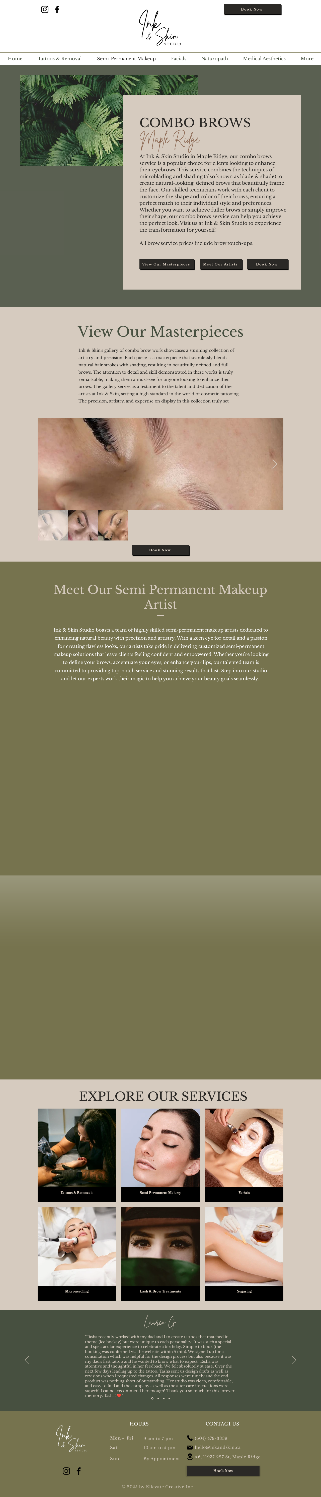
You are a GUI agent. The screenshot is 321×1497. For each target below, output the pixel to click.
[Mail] (190, 1447)
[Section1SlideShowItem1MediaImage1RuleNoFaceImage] (152, 1398)
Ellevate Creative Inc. (170, 1486)
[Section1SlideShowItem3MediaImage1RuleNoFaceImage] (164, 1398)
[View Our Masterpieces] (166, 264)
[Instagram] (45, 9)
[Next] (294, 1360)
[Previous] (27, 1360)
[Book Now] (252, 9)
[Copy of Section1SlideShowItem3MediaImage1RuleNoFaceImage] (169, 1398)
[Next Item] (275, 464)
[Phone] (190, 1438)
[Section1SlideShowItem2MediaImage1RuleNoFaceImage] (158, 1398)
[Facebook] (57, 9)
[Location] (190, 1457)
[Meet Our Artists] (221, 264)
